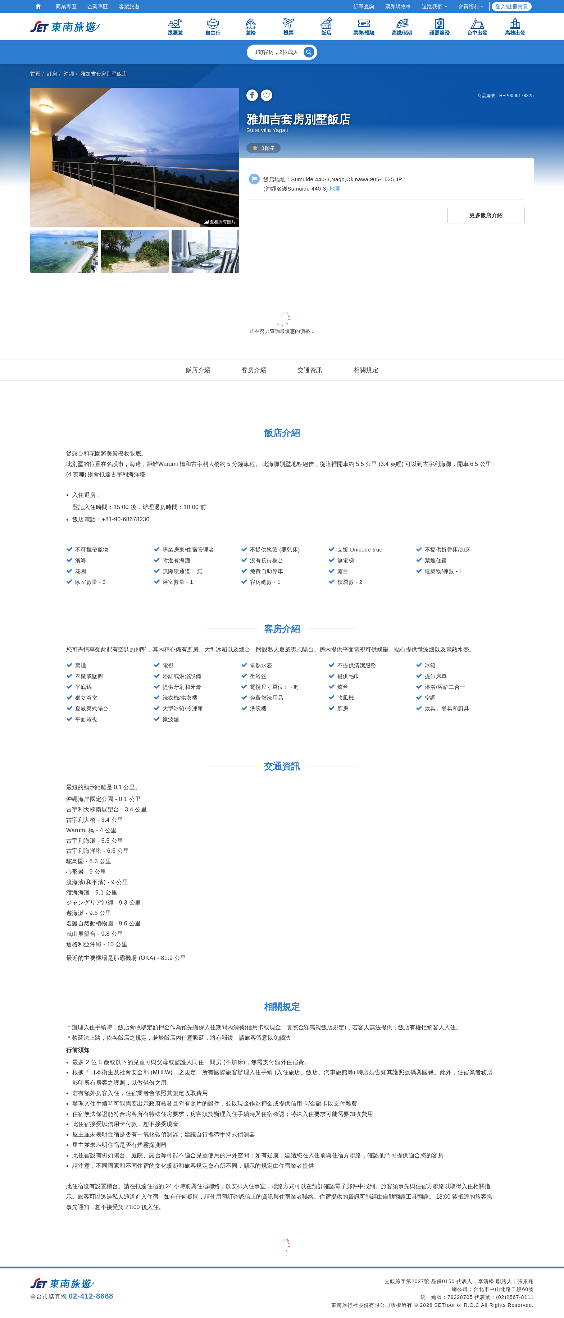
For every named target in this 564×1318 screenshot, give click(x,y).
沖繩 (69, 74)
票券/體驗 (364, 26)
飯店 (326, 26)
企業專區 (97, 6)
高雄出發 (515, 26)
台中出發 (477, 26)
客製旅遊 (129, 6)
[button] (282, 52)
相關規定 (366, 370)
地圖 (335, 189)
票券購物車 (398, 6)
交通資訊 (310, 370)
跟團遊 (175, 26)
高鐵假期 (402, 26)
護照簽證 (439, 26)
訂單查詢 (364, 6)
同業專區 (66, 6)
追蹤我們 (434, 6)
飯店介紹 (198, 370)
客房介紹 (254, 370)
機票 (288, 26)
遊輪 (251, 26)
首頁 (35, 74)
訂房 (52, 74)
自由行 (212, 26)
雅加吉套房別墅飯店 (104, 74)
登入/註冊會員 (511, 6)
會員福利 (471, 6)
